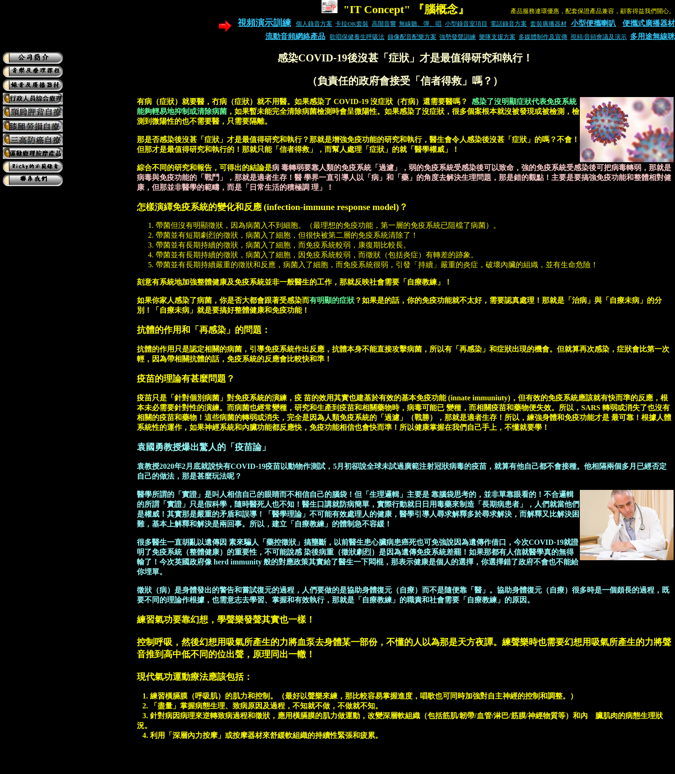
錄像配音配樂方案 (412, 36)
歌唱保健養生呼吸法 (357, 36)
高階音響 (384, 23)
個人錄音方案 (314, 23)
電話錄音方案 (508, 23)
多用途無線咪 (652, 36)
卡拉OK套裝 (351, 23)
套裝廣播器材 (548, 23)
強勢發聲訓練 (457, 36)
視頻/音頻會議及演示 (598, 36)
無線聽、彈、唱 (420, 23)
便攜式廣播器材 (648, 23)
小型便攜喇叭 (593, 23)
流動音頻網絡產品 (295, 36)
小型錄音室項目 (466, 23)
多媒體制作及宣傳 (542, 36)
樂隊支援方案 (497, 36)
